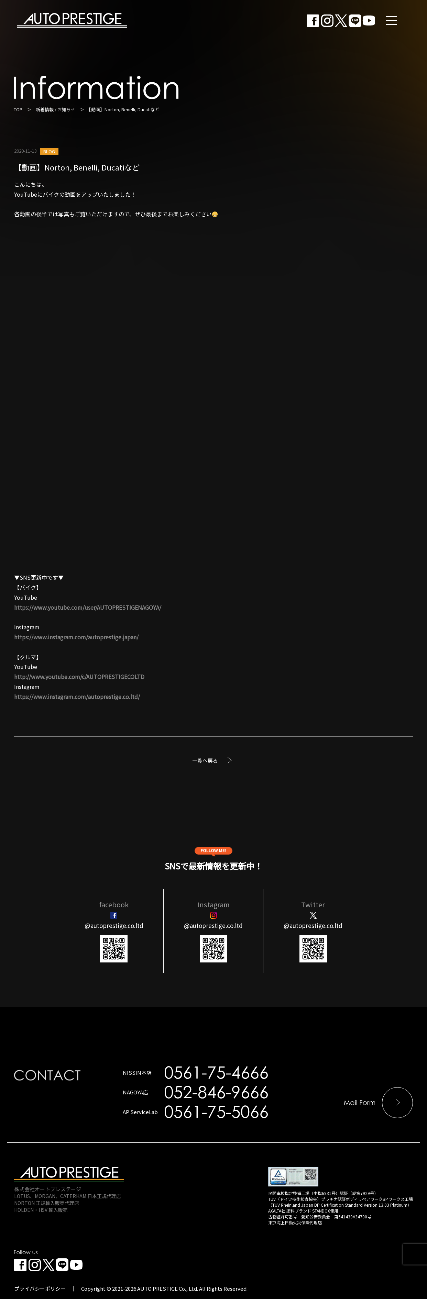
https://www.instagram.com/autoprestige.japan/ (76, 637)
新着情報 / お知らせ (55, 109)
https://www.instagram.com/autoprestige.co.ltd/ (77, 696)
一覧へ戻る (205, 760)
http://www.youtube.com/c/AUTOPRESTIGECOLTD (79, 676)
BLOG (49, 151)
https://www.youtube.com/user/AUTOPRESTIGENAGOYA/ (87, 607)
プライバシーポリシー (40, 1288)
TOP (18, 109)
